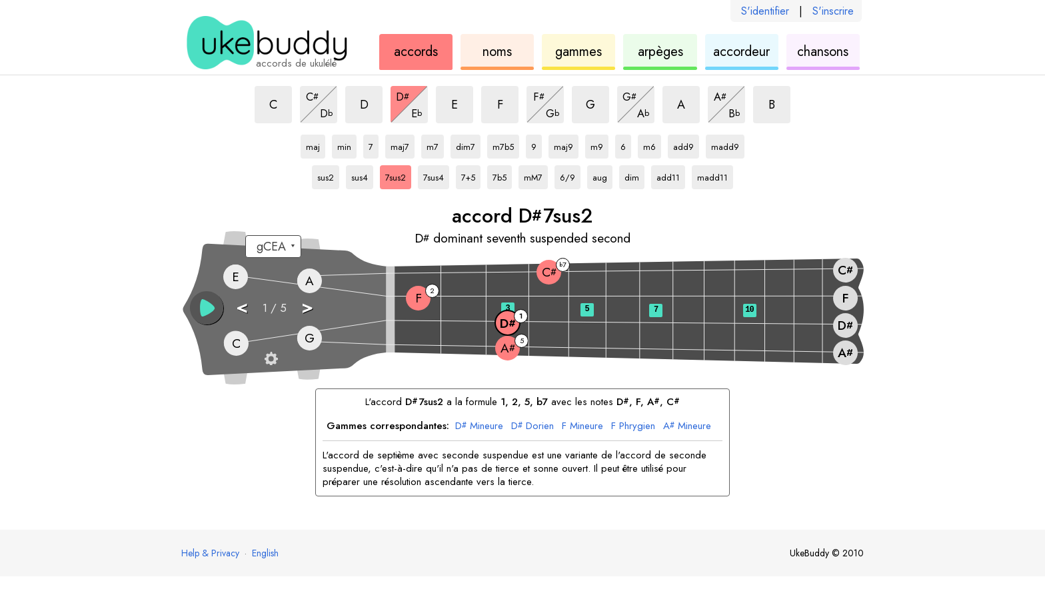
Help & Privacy (210, 553)
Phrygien (633, 426)
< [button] (242, 306)
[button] (206, 307)
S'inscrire (833, 11)
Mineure (479, 426)
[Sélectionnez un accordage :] (273, 246)
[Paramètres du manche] (271, 358)
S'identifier (765, 11)
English (265, 553)
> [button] (307, 306)
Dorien (532, 426)
